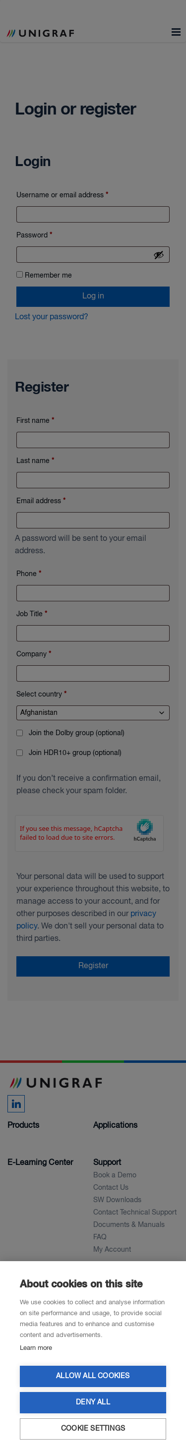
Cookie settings (93, 1429)
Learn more (36, 1348)
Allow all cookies (92, 1376)
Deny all (93, 1402)
